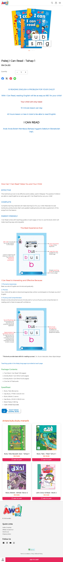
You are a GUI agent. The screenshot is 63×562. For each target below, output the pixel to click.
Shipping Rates (6, 534)
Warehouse (5, 531)
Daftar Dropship (6, 527)
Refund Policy (39, 553)
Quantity (4, 71)
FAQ (32, 553)
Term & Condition (25, 553)
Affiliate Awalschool (7, 529)
